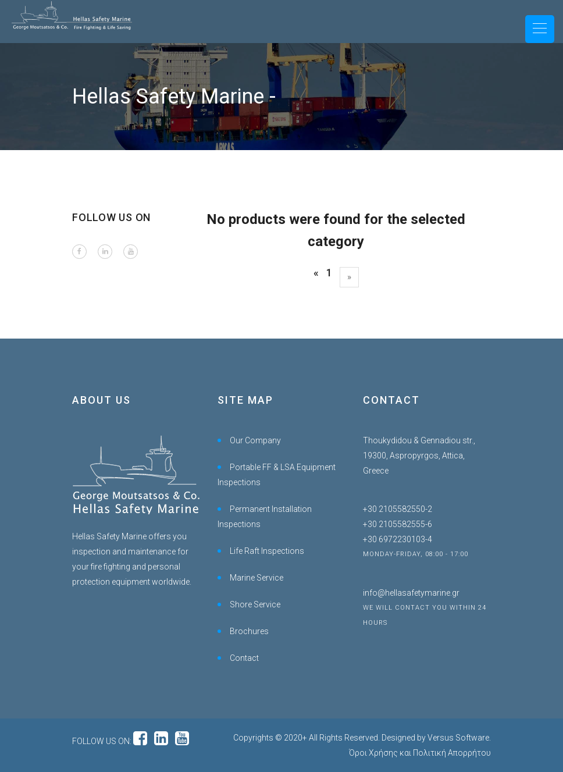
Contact (244, 658)
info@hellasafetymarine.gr (411, 592)
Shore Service (255, 604)
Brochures (249, 631)
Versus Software (458, 737)
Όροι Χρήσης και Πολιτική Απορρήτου (420, 752)
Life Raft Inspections (267, 551)
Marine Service (256, 577)
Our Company (255, 440)
